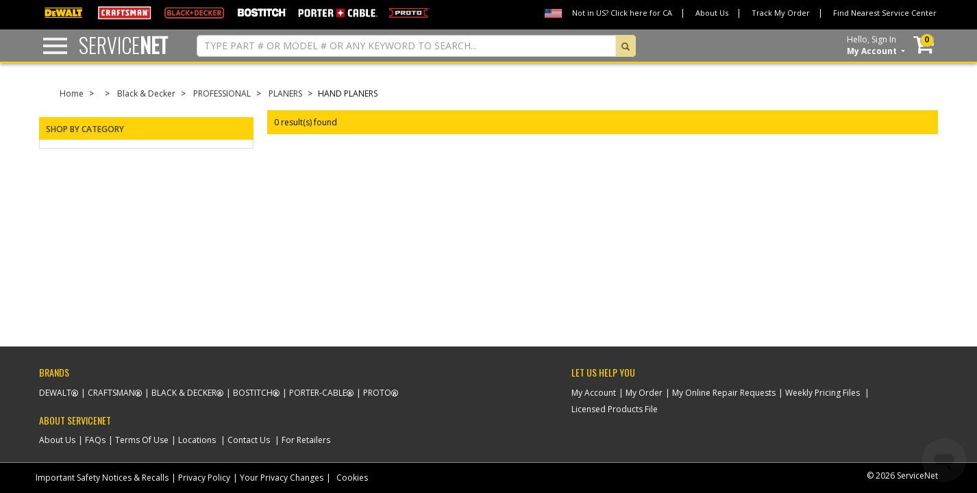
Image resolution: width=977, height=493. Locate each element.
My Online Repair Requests (724, 393)
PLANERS (285, 93)
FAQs (95, 440)
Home (72, 93)
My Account (593, 393)
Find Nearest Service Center (885, 13)
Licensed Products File (614, 409)
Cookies (352, 477)
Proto (377, 393)
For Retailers (306, 440)
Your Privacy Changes (281, 477)
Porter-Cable (318, 393)
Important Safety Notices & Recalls (102, 477)
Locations (197, 440)
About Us (711, 13)
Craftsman (111, 393)
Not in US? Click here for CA (622, 13)
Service (123, 44)
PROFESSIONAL (222, 93)
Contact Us (248, 440)
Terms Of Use (142, 440)
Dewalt (55, 393)
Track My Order (781, 13)
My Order (644, 393)
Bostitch (253, 393)
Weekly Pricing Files (822, 393)
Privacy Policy (204, 477)
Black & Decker (146, 93)
